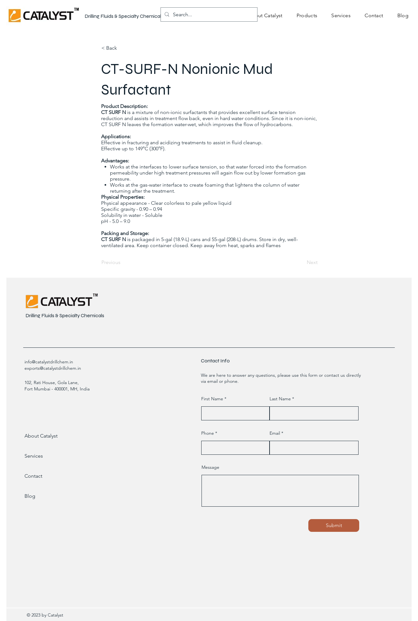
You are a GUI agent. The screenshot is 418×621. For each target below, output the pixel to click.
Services (33, 456)
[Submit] (333, 525)
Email (275, 433)
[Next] (302, 262)
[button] (307, 15)
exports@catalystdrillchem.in (52, 368)
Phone (207, 433)
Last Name (280, 398)
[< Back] (122, 48)
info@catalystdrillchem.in (48, 362)
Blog (29, 496)
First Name (212, 398)
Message (210, 467)
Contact (33, 476)
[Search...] (208, 14)
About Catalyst (41, 436)
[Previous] (122, 262)
